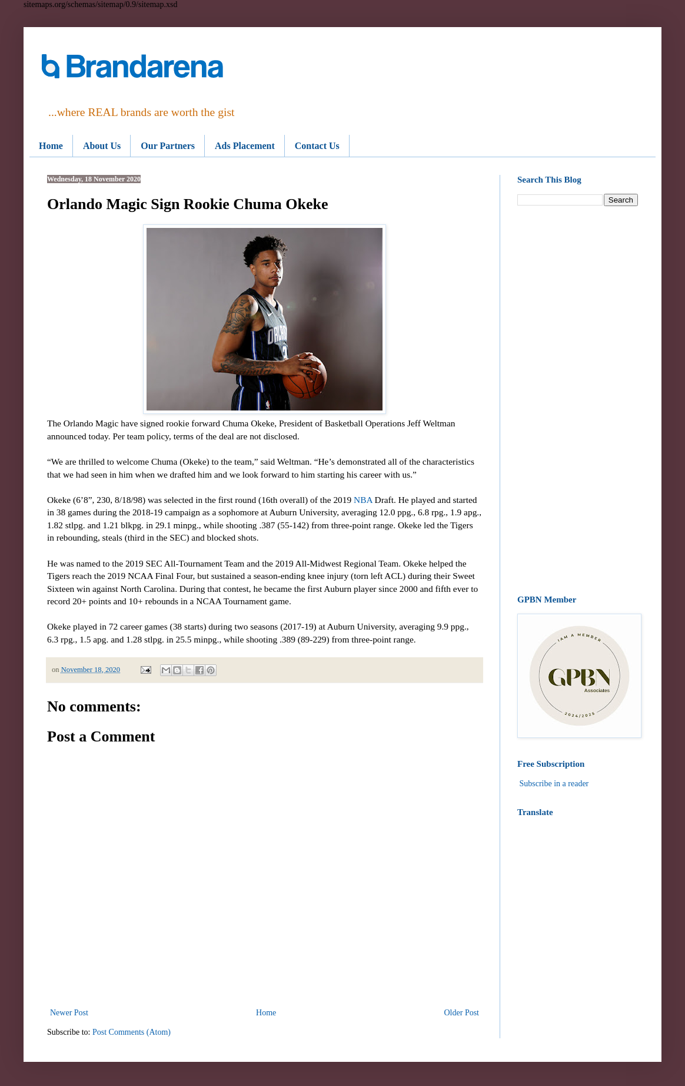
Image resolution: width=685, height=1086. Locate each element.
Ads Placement (245, 146)
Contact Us (317, 146)
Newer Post (69, 1012)
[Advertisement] (577, 400)
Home (51, 146)
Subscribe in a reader (554, 783)
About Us (102, 146)
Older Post (462, 1012)
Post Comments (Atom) (131, 1032)
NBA (362, 500)
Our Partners (168, 146)
